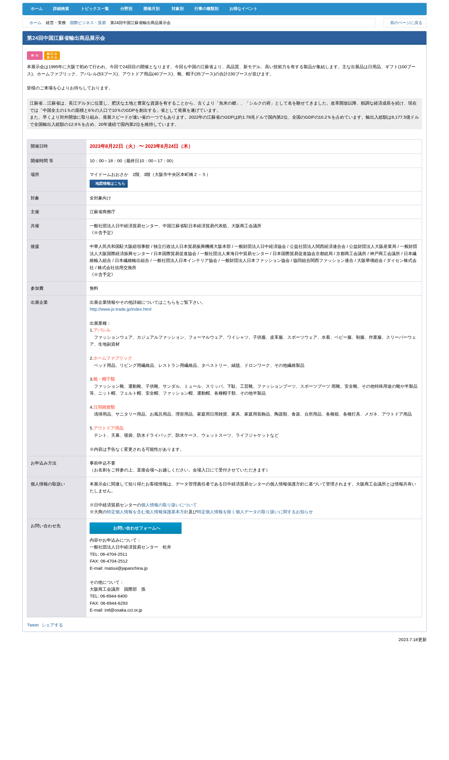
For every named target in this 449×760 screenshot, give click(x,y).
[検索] (319, 19)
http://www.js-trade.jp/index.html (120, 359)
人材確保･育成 (224, 31)
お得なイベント (262, 57)
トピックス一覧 (97, 57)
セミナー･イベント (109, 43)
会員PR (282, 43)
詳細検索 (62, 57)
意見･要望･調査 (52, 43)
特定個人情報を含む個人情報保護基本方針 (147, 561)
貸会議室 (167, 43)
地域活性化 (340, 31)
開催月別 (159, 57)
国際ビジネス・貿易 (93, 72)
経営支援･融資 (51, 31)
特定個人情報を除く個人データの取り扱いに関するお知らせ (255, 561)
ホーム (35, 57)
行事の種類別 (221, 57)
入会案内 (407, 19)
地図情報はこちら (109, 233)
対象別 (188, 57)
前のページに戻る (405, 72)
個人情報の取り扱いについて (169, 554)
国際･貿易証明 (398, 31)
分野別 (130, 57)
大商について (397, 43)
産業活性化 (282, 31)
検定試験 (224, 43)
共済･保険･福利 (167, 31)
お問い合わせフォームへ (136, 578)
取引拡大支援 (109, 31)
